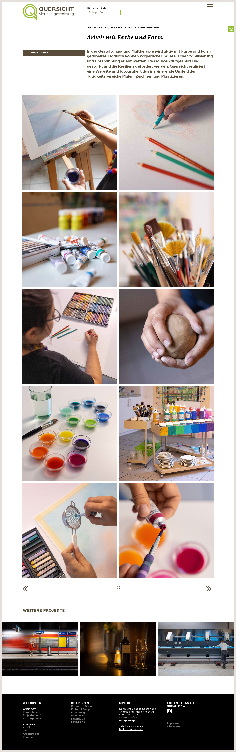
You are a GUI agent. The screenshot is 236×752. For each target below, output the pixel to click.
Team (26, 731)
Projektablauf (32, 715)
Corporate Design (82, 706)
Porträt (29, 724)
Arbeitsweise (31, 734)
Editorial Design (81, 709)
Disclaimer (173, 726)
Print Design (78, 712)
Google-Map (127, 721)
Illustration (78, 719)
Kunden (28, 737)
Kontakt (125, 703)
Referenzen (80, 703)
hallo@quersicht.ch (131, 729)
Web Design (78, 716)
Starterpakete (32, 718)
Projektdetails (40, 53)
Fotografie (96, 12)
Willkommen (32, 703)
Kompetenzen (31, 712)
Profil (26, 727)
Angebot (29, 709)
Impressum (174, 723)
